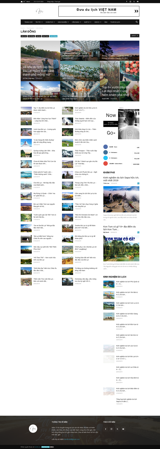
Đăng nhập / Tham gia (53, 1)
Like (138, 147)
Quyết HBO (105, 98)
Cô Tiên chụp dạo (28, 78)
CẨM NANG (76, 22)
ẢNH (105, 22)
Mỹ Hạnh (106, 232)
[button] (136, 22)
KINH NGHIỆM (63, 22)
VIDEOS (97, 22)
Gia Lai (38, 36)
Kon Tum (45, 36)
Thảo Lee (106, 183)
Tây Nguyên (30, 28)
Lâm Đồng (54, 36)
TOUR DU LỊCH (115, 22)
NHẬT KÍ (87, 22)
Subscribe (136, 164)
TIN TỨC (39, 22)
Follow (136, 153)
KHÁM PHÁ (50, 22)
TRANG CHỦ (28, 22)
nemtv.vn (37, 447)
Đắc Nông (31, 36)
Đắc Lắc (24, 36)
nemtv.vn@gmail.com (72, 439)
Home (23, 28)
